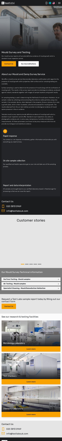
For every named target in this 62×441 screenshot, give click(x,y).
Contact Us (8, 64)
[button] (59, 3)
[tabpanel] (31, 243)
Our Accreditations (28, 64)
